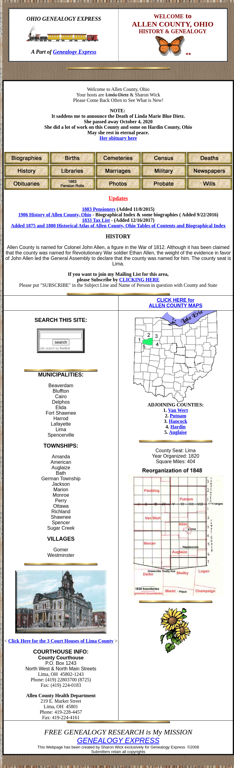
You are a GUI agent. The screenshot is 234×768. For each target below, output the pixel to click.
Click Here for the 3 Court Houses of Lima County (61, 641)
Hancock (178, 421)
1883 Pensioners (98, 209)
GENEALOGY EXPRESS (118, 740)
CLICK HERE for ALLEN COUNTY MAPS (175, 302)
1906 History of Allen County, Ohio (54, 214)
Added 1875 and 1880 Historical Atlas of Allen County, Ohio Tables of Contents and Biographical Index (118, 225)
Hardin (178, 426)
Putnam (178, 415)
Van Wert (178, 410)
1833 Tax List (96, 220)
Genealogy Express (75, 52)
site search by (55, 348)
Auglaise (178, 432)
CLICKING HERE (139, 279)
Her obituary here (118, 138)
